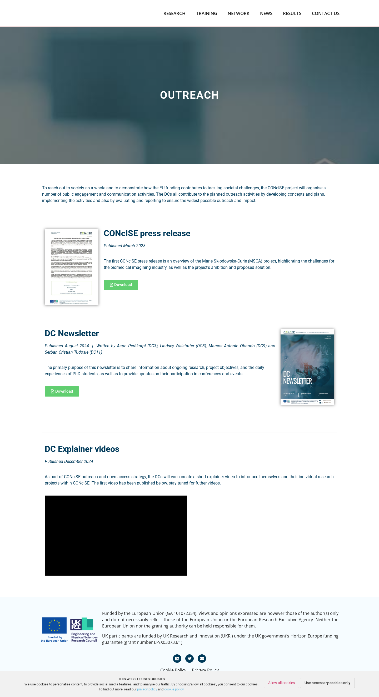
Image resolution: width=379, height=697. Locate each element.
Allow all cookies (281, 683)
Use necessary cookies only (327, 683)
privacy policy (147, 689)
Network (239, 13)
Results (292, 13)
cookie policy (173, 689)
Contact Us (326, 13)
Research (174, 13)
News (266, 13)
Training (206, 13)
